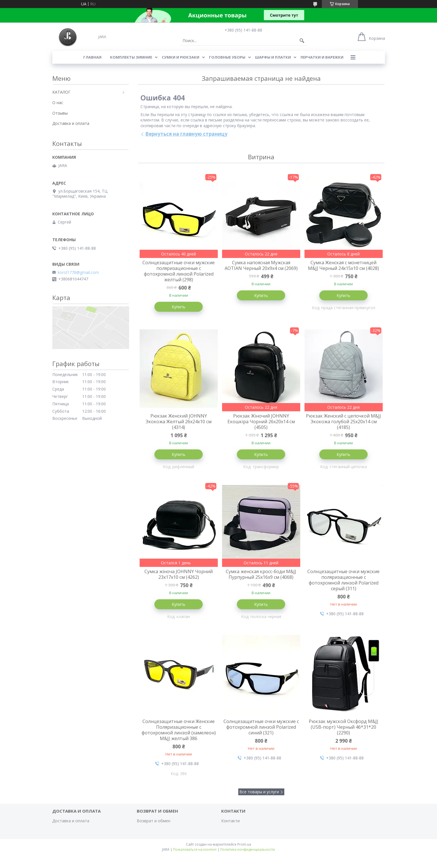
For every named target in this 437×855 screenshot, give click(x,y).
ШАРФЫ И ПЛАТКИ (273, 57)
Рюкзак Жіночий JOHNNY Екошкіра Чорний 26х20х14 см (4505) (261, 421)
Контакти (230, 820)
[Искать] (302, 41)
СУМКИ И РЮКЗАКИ (180, 57)
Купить (178, 306)
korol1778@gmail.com (78, 272)
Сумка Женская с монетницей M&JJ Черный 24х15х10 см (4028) (343, 265)
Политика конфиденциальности (247, 849)
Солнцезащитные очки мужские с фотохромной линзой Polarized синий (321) (261, 727)
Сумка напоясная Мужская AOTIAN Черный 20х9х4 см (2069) (261, 265)
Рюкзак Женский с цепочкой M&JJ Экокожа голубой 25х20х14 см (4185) (343, 421)
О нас (57, 102)
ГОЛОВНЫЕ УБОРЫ (227, 57)
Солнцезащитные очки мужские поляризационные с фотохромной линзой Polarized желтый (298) (178, 271)
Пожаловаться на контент (195, 849)
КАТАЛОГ (61, 92)
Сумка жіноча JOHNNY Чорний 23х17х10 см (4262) (178, 574)
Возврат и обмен (153, 820)
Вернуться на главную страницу (186, 134)
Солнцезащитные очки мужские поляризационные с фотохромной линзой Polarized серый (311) (343, 580)
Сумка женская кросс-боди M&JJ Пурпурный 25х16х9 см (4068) (261, 574)
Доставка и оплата (70, 123)
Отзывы (60, 113)
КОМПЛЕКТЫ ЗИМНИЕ (131, 57)
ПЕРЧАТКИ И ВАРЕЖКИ (322, 57)
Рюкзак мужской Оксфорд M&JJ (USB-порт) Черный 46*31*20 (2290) (343, 727)
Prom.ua (244, 844)
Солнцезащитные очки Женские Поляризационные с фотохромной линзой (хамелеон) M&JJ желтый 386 (179, 729)
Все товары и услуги (259, 791)
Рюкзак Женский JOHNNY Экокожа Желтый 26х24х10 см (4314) (179, 421)
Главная (92, 57)
